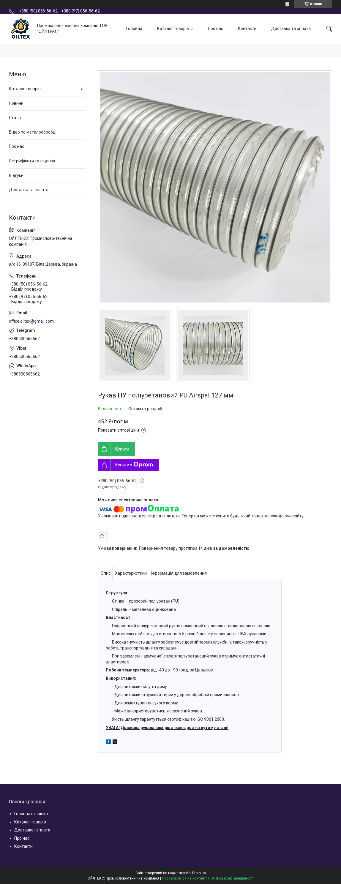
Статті (15, 117)
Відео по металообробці (32, 132)
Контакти (247, 28)
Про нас (215, 28)
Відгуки (16, 175)
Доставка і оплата (32, 830)
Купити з (134, 465)
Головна (134, 28)
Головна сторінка (31, 813)
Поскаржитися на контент (184, 878)
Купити (122, 449)
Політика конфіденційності (231, 878)
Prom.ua (199, 873)
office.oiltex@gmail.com (31, 321)
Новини (16, 103)
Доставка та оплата (291, 28)
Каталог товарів (173, 28)
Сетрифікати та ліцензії (32, 161)
